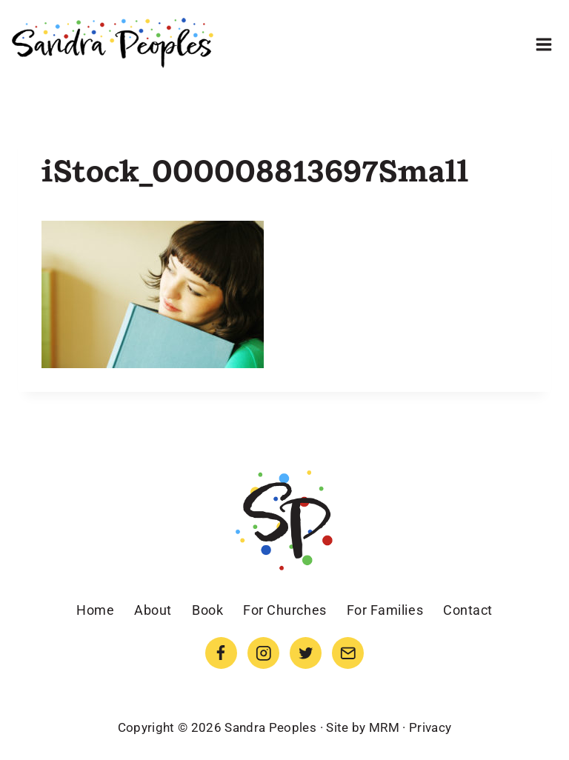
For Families (385, 610)
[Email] (348, 653)
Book (207, 610)
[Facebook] (221, 653)
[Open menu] (543, 44)
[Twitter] (306, 653)
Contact (468, 610)
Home (95, 610)
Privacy (430, 727)
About (153, 610)
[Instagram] (263, 653)
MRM (384, 727)
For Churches (284, 610)
